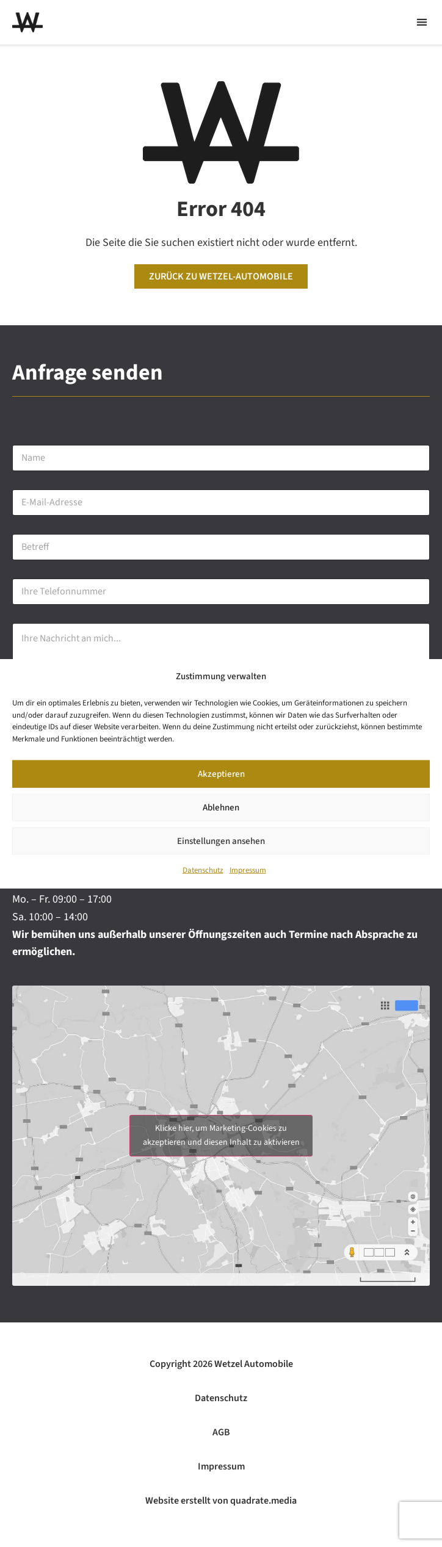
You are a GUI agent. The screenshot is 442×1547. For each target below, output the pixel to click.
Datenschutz (203, 870)
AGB (221, 1432)
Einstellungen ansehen (221, 841)
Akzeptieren (221, 774)
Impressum (248, 870)
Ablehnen (221, 807)
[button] (421, 22)
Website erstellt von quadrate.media (221, 1500)
